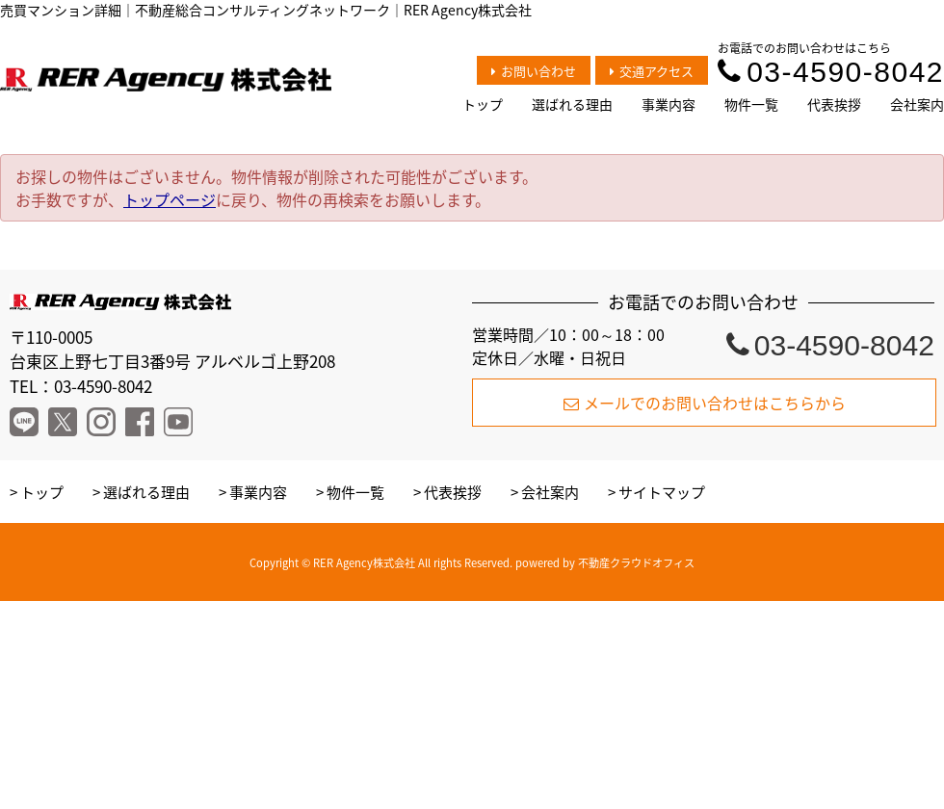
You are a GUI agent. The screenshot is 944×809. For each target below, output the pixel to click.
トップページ (169, 199)
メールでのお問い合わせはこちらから (705, 402)
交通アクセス (652, 71)
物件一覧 (751, 104)
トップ (482, 104)
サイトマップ (661, 492)
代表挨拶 (834, 104)
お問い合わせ (533, 71)
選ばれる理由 (572, 104)
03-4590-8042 (831, 72)
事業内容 (668, 104)
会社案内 (917, 104)
